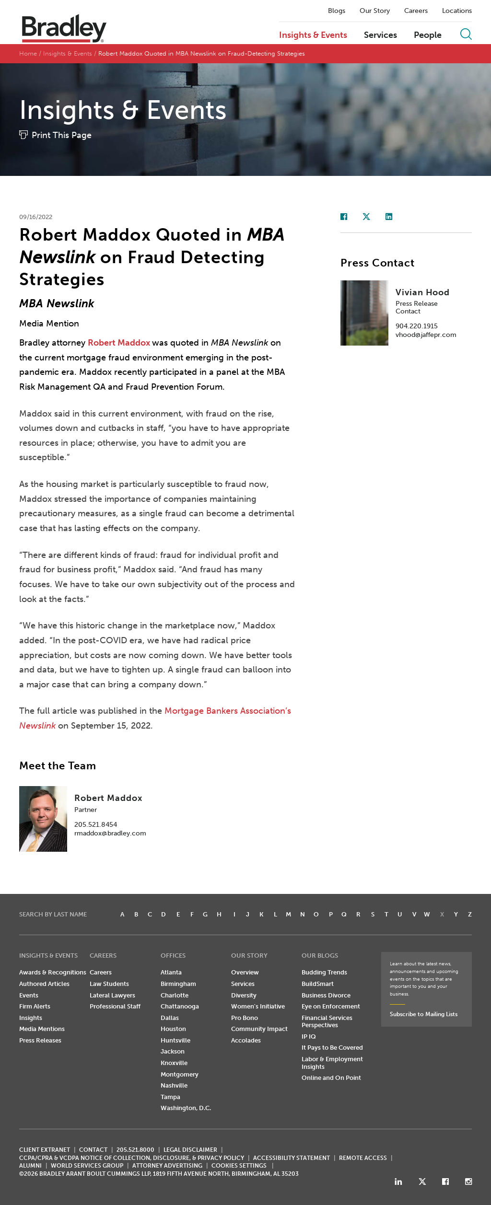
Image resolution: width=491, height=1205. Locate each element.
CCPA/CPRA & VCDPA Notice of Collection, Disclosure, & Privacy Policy (131, 1158)
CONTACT (93, 1150)
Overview (245, 972)
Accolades (246, 1040)
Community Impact (259, 1028)
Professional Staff (115, 1006)
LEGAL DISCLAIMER (190, 1150)
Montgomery (180, 1074)
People (428, 35)
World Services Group (87, 1165)
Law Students (109, 983)
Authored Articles (44, 983)
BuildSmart (318, 983)
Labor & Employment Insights (332, 1062)
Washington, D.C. (186, 1108)
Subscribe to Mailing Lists (423, 1014)
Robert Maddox (120, 342)
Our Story (375, 11)
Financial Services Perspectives (327, 1021)
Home (28, 53)
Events (28, 995)
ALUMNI (30, 1165)
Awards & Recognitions (52, 972)
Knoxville (174, 1062)
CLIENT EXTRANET (44, 1150)
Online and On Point (331, 1077)
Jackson (173, 1051)
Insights (30, 1017)
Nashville (174, 1085)
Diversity (244, 995)
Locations (457, 11)
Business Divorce (326, 995)
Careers (416, 11)
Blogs (336, 11)
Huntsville (175, 1040)
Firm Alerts (34, 1006)
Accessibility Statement (291, 1158)
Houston (173, 1028)
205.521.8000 (135, 1150)
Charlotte (174, 995)
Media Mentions (42, 1028)
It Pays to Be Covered (332, 1047)
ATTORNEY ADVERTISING (167, 1165)
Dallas (170, 1017)
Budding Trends (324, 972)
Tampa (170, 1097)
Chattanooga (180, 1006)
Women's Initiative (258, 1006)
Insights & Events (313, 35)
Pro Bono (244, 1017)
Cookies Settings (239, 1165)
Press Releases (40, 1040)
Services (380, 35)
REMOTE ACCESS (363, 1158)
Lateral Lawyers (112, 995)
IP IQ (309, 1036)
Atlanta (171, 972)
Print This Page (62, 135)
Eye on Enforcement (331, 1006)
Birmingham (178, 983)
